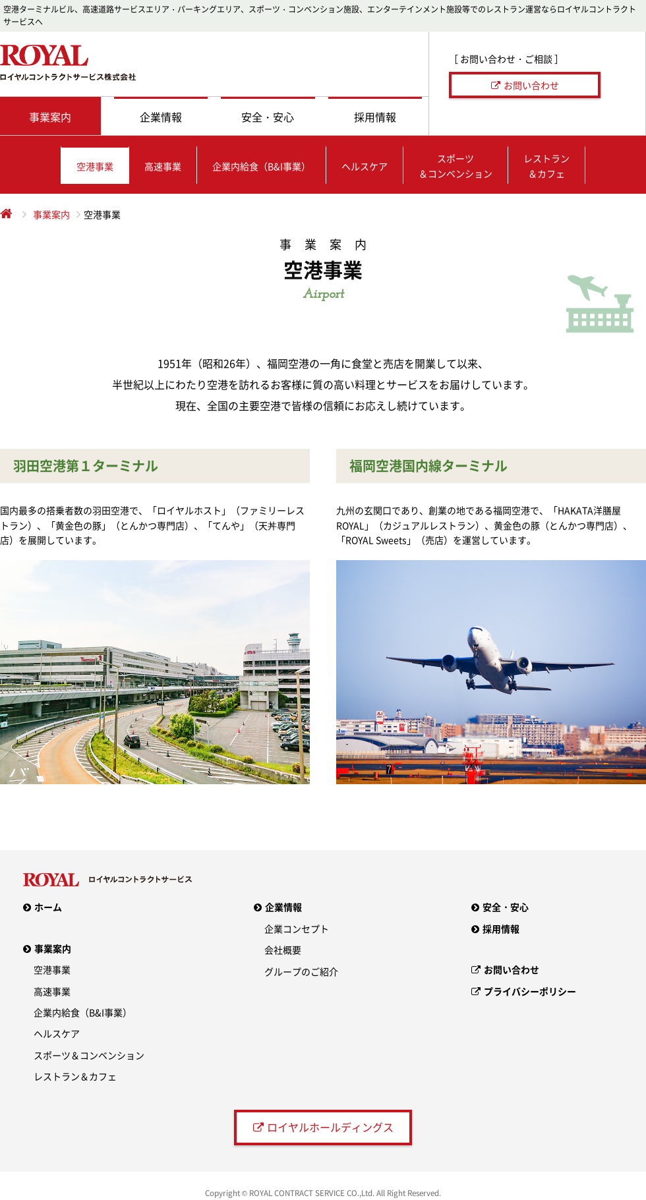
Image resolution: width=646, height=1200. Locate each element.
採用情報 (501, 928)
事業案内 (51, 214)
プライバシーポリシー (530, 991)
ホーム (48, 906)
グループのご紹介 (301, 971)
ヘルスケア (57, 1033)
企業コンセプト (296, 928)
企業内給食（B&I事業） (83, 1012)
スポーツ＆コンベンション (89, 1055)
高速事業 (52, 991)
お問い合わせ (531, 85)
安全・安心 (506, 906)
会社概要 (282, 949)
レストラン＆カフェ (75, 1076)
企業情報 (283, 906)
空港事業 (52, 969)
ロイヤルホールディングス (330, 1127)
